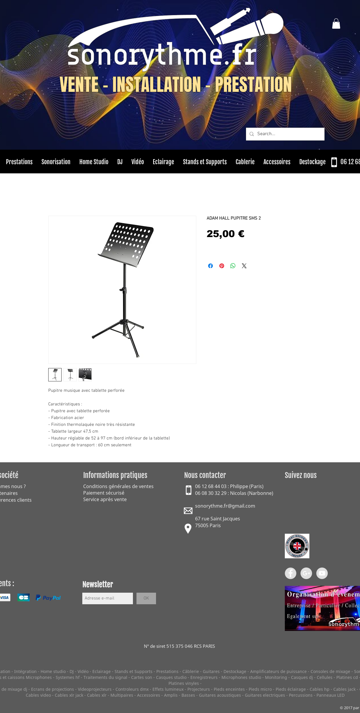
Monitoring (276, 677)
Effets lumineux (168, 689)
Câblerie (190, 671)
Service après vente (105, 499)
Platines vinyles (183, 683)
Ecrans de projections (52, 689)
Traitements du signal (105, 677)
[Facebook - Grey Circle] (290, 573)
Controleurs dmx (132, 689)
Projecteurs (198, 689)
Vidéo (83, 671)
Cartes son (141, 677)
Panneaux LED (330, 695)
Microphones (39, 677)
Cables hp (320, 689)
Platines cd (347, 677)
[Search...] (284, 134)
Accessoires (148, 695)
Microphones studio (241, 677)
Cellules (324, 677)
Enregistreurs (204, 677)
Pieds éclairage (291, 689)
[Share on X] (244, 265)
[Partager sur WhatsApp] (233, 265)
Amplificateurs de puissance (279, 671)
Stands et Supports (133, 671)
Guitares (211, 671)
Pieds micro (260, 689)
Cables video (38, 695)
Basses (188, 695)
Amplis (171, 695)
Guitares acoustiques (220, 695)
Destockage (235, 671)
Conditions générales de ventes (118, 486)
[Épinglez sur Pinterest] (221, 265)
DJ (72, 671)
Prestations (167, 671)
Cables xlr (97, 695)
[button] (336, 23)
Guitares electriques (265, 695)
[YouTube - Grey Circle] (322, 573)
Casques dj (302, 677)
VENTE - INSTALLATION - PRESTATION (176, 85)
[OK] (146, 598)
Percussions (301, 695)
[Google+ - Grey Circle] (306, 573)
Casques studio (171, 677)
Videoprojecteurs (95, 689)
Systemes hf (68, 677)
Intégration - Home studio (40, 671)
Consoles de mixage (330, 671)
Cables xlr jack (69, 695)
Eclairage (102, 671)
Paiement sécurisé (103, 493)
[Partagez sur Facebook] (210, 265)
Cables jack (344, 689)
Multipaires (121, 695)
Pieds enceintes (229, 689)
